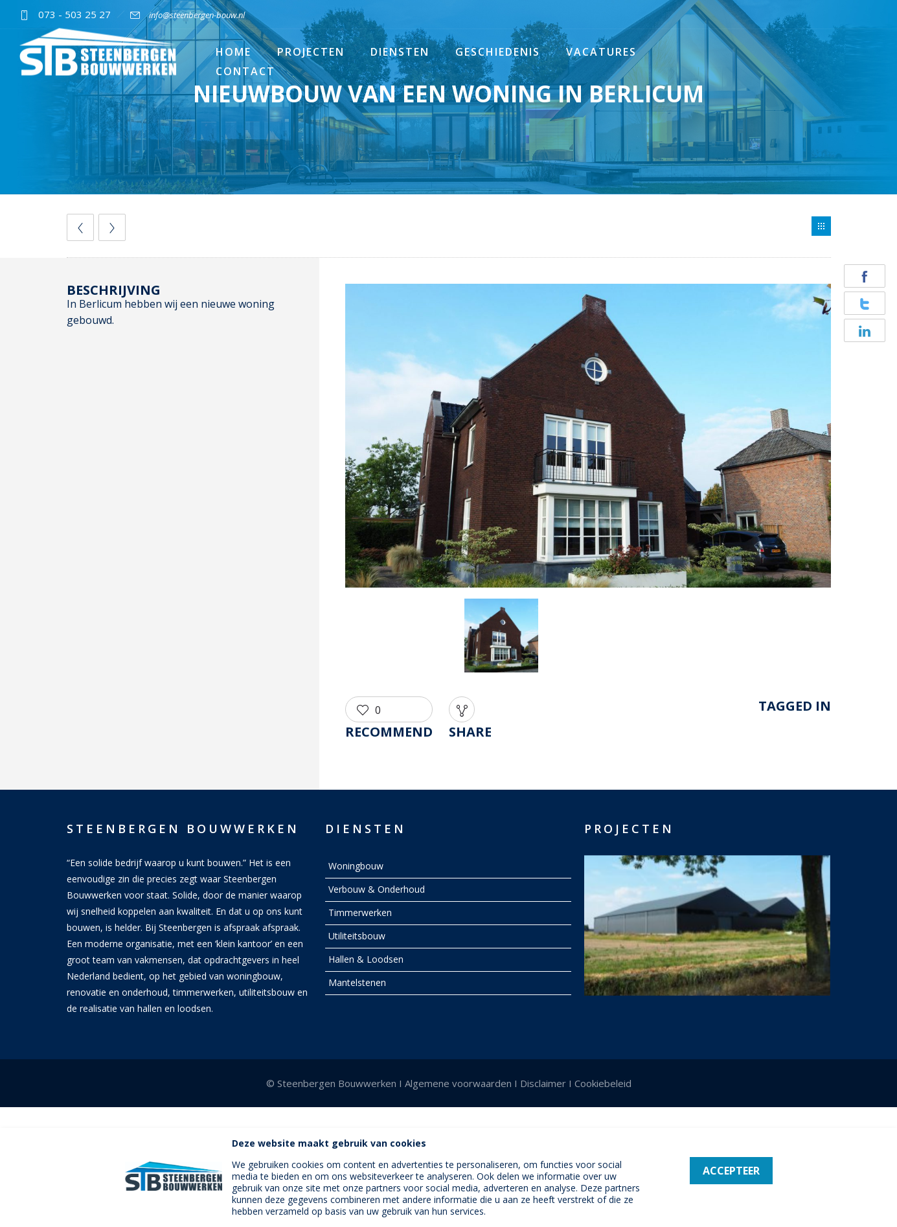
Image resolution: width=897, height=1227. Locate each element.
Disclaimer (543, 1083)
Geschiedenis (497, 52)
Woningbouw (355, 866)
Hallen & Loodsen (365, 959)
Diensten (399, 52)
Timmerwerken (360, 912)
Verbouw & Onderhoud (376, 889)
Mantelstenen (357, 982)
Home (233, 52)
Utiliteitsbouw (356, 936)
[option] (588, 438)
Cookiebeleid (602, 1083)
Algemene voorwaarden (458, 1083)
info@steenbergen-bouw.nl (197, 15)
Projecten (311, 52)
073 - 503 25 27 (74, 14)
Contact (245, 71)
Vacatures (601, 52)
